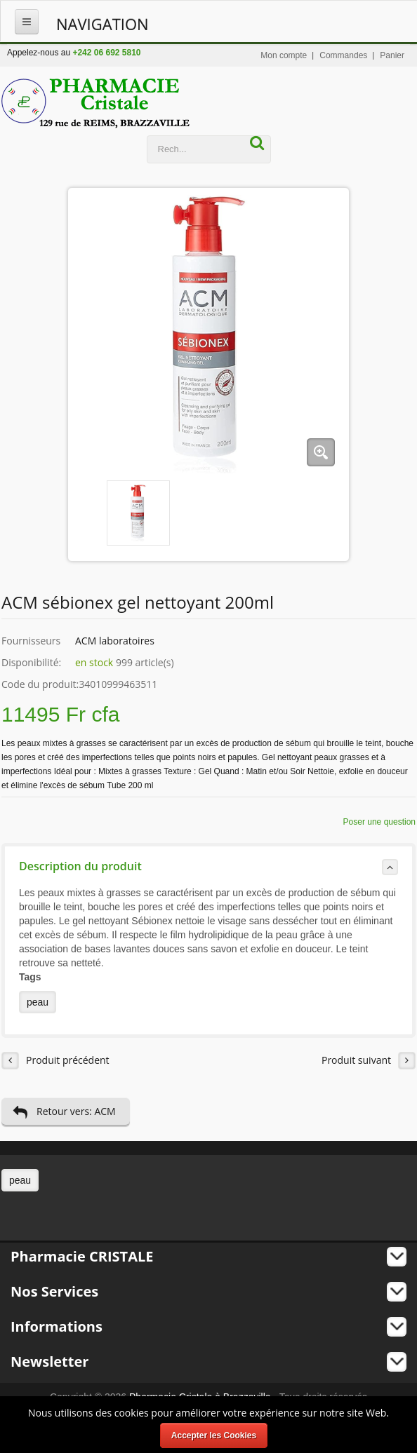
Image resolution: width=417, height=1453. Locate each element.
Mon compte (283, 55)
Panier (392, 55)
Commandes (343, 55)
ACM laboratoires (114, 640)
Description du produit (208, 866)
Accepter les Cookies (213, 1435)
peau (37, 1002)
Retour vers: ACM (64, 1111)
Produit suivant (369, 1060)
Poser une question (379, 822)
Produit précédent (55, 1060)
